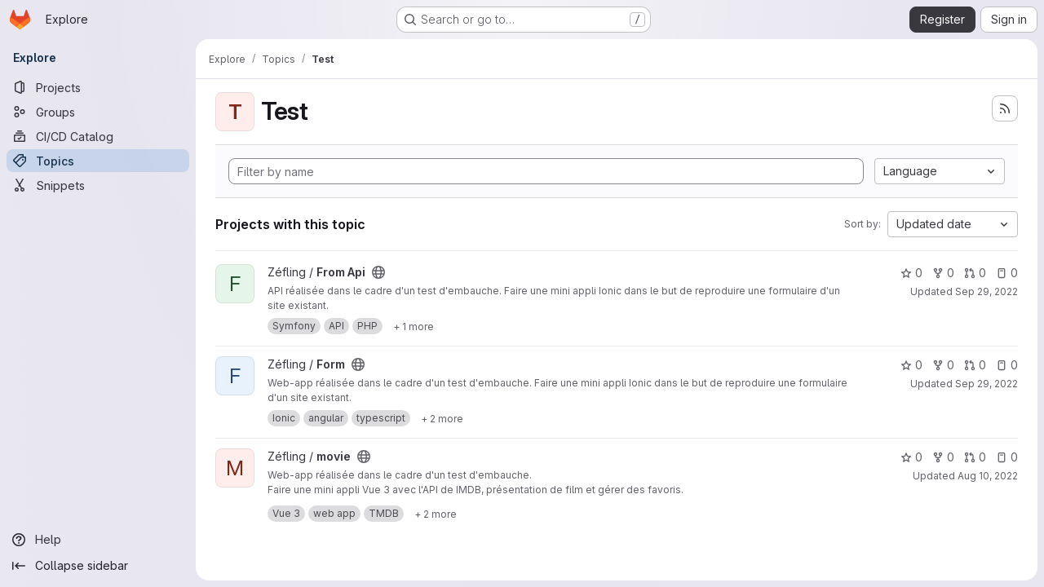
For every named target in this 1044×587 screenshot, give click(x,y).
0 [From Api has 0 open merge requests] (975, 273)
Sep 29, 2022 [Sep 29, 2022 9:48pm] (986, 291)
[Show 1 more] (413, 326)
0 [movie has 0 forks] (943, 457)
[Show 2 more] (442, 418)
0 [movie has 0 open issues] (1007, 457)
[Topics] (98, 160)
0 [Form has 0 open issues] (1007, 365)
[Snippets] (98, 185)
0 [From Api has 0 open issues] (1007, 273)
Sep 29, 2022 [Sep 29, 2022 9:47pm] (986, 383)
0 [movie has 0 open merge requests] (975, 457)
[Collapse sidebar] (98, 565)
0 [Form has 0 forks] (943, 365)
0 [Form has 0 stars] (911, 365)
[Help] (98, 539)
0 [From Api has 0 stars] (911, 273)
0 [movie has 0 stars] (911, 457)
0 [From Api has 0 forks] (943, 273)
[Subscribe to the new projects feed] (1005, 108)
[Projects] (98, 87)
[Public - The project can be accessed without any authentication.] (378, 272)
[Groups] (98, 111)
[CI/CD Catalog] (98, 136)
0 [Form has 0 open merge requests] (975, 365)
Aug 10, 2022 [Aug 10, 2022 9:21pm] (988, 476)
